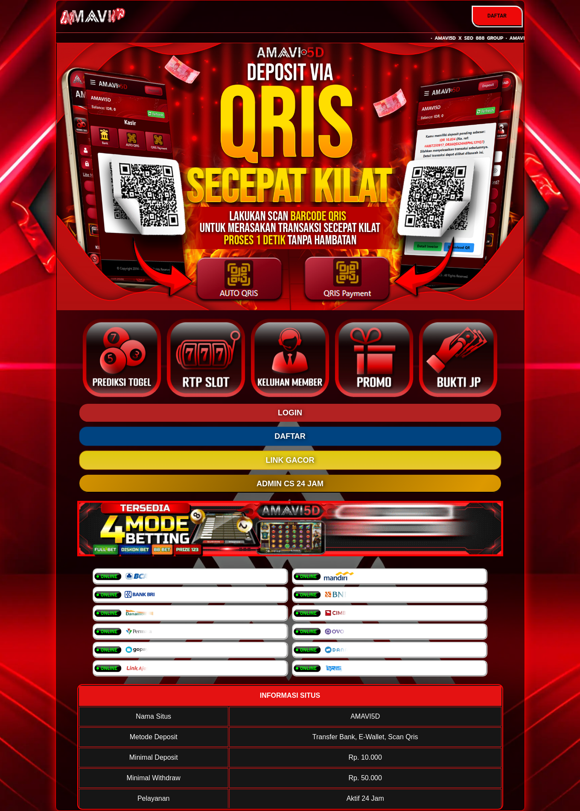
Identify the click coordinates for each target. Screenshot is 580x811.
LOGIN (290, 412)
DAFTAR (497, 16)
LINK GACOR (290, 460)
